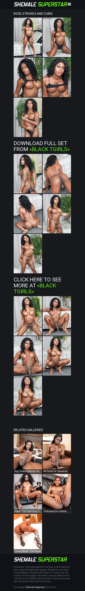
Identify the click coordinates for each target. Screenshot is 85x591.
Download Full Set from (42, 146)
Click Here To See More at (37, 285)
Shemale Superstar (35, 587)
